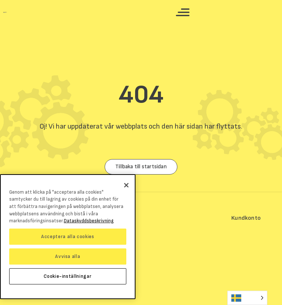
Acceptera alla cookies (67, 237)
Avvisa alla (67, 256)
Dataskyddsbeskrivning (88, 221)
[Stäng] (126, 185)
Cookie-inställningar (67, 276)
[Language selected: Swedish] (247, 298)
